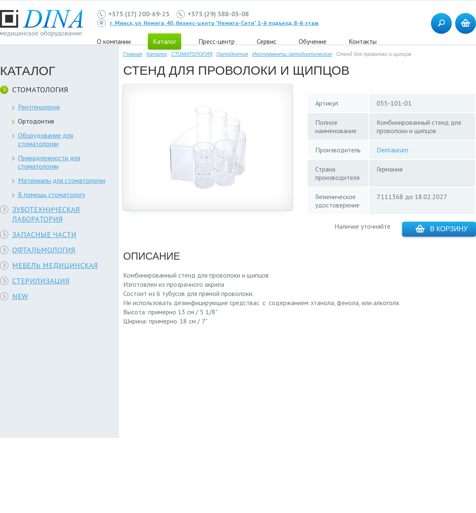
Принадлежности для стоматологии (49, 162)
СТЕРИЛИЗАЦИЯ (40, 281)
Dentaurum (392, 150)
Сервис (266, 41)
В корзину (441, 228)
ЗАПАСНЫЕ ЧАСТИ (44, 234)
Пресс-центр (216, 41)
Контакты (363, 41)
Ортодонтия (36, 121)
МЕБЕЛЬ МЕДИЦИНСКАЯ (55, 265)
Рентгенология (39, 107)
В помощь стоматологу (51, 194)
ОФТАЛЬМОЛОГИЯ (43, 250)
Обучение (313, 41)
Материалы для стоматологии (61, 180)
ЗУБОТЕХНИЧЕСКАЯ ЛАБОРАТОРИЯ (46, 214)
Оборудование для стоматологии (45, 139)
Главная (132, 54)
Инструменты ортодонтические (292, 54)
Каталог (156, 54)
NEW (20, 296)
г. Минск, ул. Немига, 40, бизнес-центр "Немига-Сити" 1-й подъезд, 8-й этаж (214, 23)
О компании (114, 41)
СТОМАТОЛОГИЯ (40, 89)
